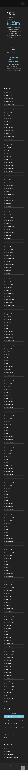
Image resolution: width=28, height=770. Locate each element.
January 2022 (9, 220)
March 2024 (9, 159)
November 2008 (10, 651)
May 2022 (8, 209)
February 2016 (9, 401)
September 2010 (10, 587)
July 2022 (8, 203)
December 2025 (10, 101)
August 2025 (9, 112)
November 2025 (10, 104)
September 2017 (10, 346)
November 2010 (10, 582)
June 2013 (8, 491)
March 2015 (9, 433)
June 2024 (8, 150)
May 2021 (8, 241)
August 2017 (9, 348)
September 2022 (10, 200)
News (7, 748)
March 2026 (9, 95)
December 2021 (10, 223)
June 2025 (8, 118)
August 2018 (9, 314)
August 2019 (9, 302)
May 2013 (8, 494)
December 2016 (10, 372)
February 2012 (9, 538)
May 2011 (8, 564)
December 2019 (10, 290)
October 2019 (9, 296)
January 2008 (9, 681)
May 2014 (8, 459)
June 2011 (8, 561)
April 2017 (8, 360)
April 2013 (8, 497)
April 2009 (8, 637)
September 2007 (10, 689)
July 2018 (8, 316)
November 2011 (10, 547)
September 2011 (10, 552)
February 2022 (9, 217)
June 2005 (8, 701)
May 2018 (8, 322)
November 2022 (10, 194)
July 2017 (8, 351)
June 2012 (8, 526)
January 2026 (9, 98)
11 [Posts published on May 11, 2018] (16, 724)
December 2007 (10, 684)
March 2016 (9, 398)
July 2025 (8, 115)
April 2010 (8, 602)
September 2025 (10, 110)
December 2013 (10, 474)
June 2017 (8, 354)
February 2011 (9, 573)
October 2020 (9, 261)
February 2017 (9, 366)
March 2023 (9, 182)
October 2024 (9, 139)
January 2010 (9, 611)
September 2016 (10, 381)
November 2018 (10, 305)
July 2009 (8, 628)
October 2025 (9, 107)
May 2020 (8, 276)
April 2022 (8, 212)
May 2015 (8, 427)
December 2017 (10, 337)
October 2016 (9, 378)
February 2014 (9, 468)
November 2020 (10, 258)
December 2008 (10, 649)
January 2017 (9, 369)
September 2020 (10, 264)
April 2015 (8, 430)
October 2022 (9, 197)
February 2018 (9, 331)
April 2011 (8, 567)
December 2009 (10, 614)
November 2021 (10, 226)
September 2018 (10, 311)
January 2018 (9, 334)
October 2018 (9, 308)
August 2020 (9, 267)
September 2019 (10, 299)
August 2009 (9, 625)
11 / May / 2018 (11, 52)
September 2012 (10, 517)
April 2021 (8, 244)
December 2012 (10, 509)
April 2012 (8, 532)
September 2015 (10, 415)
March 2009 (9, 640)
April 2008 (8, 672)
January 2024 (9, 165)
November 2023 (10, 168)
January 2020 (9, 287)
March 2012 (9, 535)
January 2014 (9, 471)
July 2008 (8, 663)
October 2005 (9, 698)
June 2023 (8, 174)
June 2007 (8, 695)
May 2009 (8, 634)
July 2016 (8, 386)
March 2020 (9, 281)
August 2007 (9, 692)
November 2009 (10, 617)
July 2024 (8, 147)
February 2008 (9, 678)
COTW (8, 751)
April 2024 (8, 156)
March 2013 (9, 500)
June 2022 (8, 206)
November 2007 (10, 686)
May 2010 (8, 599)
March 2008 (9, 675)
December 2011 (10, 544)
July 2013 (8, 488)
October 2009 (9, 619)
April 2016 (8, 395)
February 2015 (9, 436)
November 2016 (10, 375)
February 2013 (9, 503)
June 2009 (8, 631)
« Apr (5, 737)
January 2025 (9, 130)
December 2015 (10, 407)
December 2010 (10, 579)
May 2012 (8, 529)
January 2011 (9, 576)
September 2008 (10, 657)
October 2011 (9, 550)
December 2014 (10, 442)
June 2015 (8, 424)
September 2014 (10, 448)
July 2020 (8, 270)
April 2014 (8, 462)
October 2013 (9, 480)
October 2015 (9, 413)
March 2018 (9, 328)
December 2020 (10, 255)
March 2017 (9, 363)
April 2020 (8, 279)
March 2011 (9, 570)
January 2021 (9, 252)
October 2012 (9, 515)
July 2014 (8, 453)
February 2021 (9, 249)
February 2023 (9, 185)
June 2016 (8, 389)
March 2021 (9, 247)
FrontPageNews (10, 754)
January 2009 (9, 646)
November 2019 (10, 293)
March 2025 (9, 124)
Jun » (9, 737)
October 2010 (9, 584)
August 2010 (9, 590)
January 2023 (9, 188)
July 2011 (8, 558)
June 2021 (8, 238)
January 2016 (9, 404)
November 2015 (10, 410)
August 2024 (9, 145)
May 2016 (8, 392)
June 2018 (8, 319)
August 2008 (9, 660)
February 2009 (9, 643)
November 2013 (10, 477)
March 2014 (9, 465)
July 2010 (8, 593)
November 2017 (10, 340)
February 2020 (9, 284)
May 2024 (8, 153)
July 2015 (8, 421)
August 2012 (9, 520)
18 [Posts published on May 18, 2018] (16, 727)
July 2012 (8, 523)
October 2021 (9, 229)
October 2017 (9, 343)
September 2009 (10, 622)
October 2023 (9, 171)
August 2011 (9, 555)
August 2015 (9, 418)
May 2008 (8, 669)
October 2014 (9, 445)
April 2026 (8, 92)
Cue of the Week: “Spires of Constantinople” (13, 59)
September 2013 (10, 483)
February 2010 (9, 608)
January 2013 (9, 506)
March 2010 (9, 605)
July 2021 (8, 235)
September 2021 (10, 232)
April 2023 (8, 179)
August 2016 (9, 383)
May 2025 (8, 121)
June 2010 (8, 596)
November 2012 (10, 512)
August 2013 (9, 485)
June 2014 (8, 456)
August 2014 (9, 450)
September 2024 (10, 142)
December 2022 (10, 191)
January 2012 (9, 541)
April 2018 (8, 325)
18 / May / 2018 (11, 17)
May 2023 (8, 177)
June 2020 (8, 273)
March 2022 (9, 214)
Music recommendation (12, 757)
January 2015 (9, 439)
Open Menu (22, 3)
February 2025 (9, 127)
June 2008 (8, 666)
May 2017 (8, 357)
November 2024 (10, 136)
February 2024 (9, 162)
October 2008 (9, 654)
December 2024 (10, 133)
